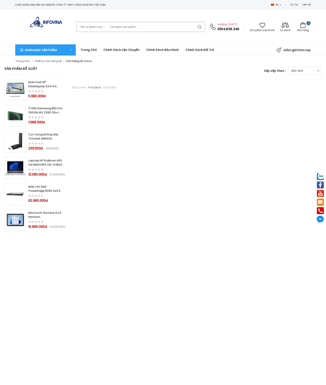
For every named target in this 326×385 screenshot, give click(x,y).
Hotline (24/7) (227, 24)
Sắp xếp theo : (275, 71)
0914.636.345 (228, 29)
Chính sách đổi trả (199, 50)
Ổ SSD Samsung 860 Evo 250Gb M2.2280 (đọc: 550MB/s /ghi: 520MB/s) (45, 114)
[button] (45, 49)
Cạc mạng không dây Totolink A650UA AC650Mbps (43, 138)
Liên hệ (306, 4)
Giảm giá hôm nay (293, 50)
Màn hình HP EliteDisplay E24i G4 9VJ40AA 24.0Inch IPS (44, 86)
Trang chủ (89, 50)
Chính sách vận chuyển (121, 50)
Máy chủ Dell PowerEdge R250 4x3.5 (44, 189)
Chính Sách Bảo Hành (162, 50)
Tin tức (294, 4)
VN (274, 5)
